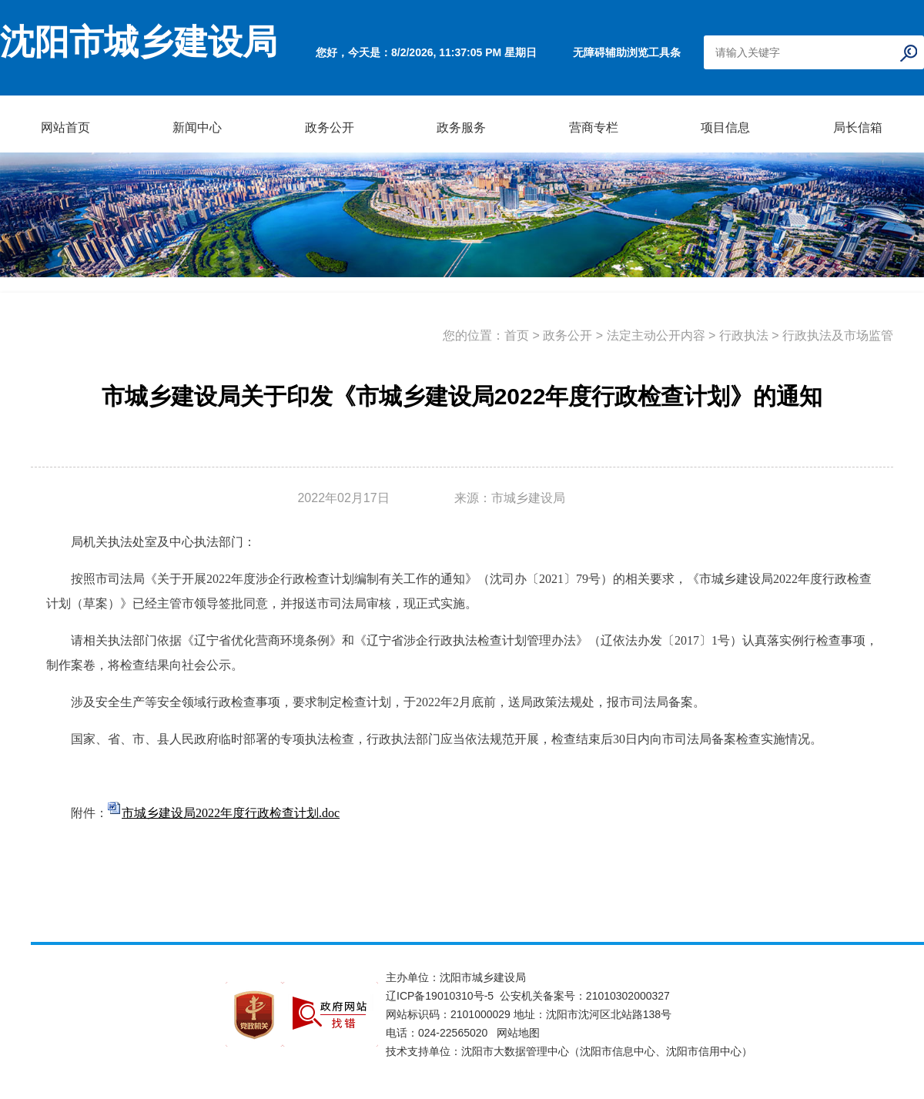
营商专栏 (593, 127)
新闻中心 (197, 127)
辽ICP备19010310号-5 (443, 996)
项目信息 (725, 127)
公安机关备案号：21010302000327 (585, 996)
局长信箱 (857, 127)
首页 (516, 335)
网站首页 (65, 127)
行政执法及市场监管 (837, 335)
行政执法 (743, 335)
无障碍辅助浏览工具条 (627, 52)
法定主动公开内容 (656, 335)
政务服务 (461, 127)
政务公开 (329, 127)
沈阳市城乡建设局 (138, 42)
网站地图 (518, 1033)
